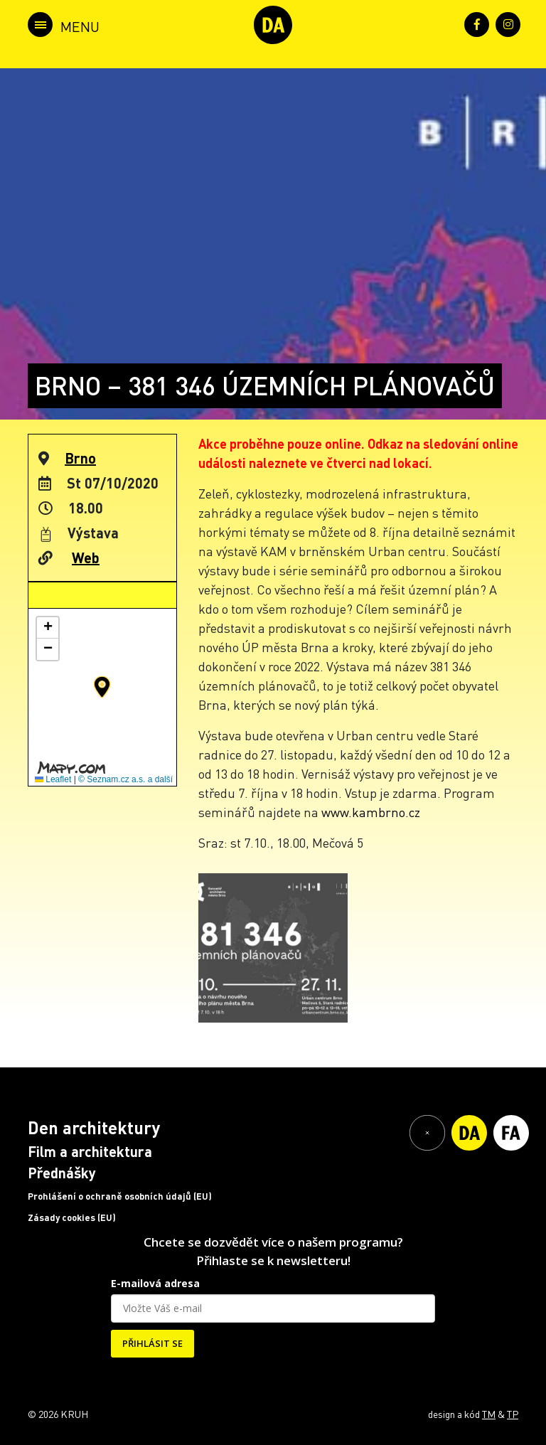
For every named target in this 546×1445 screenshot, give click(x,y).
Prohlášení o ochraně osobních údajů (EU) (120, 1196)
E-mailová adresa (155, 1283)
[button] (102, 687)
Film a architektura (90, 1151)
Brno (80, 458)
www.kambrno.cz (370, 812)
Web (86, 557)
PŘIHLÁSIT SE (152, 1343)
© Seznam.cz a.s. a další (125, 779)
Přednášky (62, 1172)
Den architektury (94, 1127)
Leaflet (53, 779)
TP (512, 1413)
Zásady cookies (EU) (72, 1217)
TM (489, 1413)
